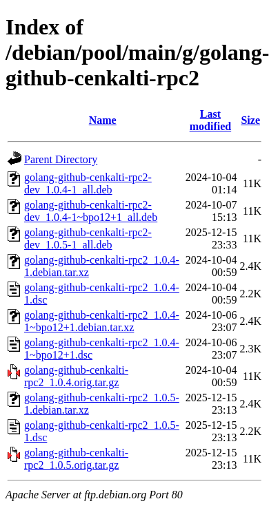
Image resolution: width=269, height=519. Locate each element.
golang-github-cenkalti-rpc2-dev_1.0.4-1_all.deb (88, 183)
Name (103, 120)
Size (250, 120)
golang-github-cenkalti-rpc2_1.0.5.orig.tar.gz (76, 459)
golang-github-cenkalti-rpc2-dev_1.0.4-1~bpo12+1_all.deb (90, 211)
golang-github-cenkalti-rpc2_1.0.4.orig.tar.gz (76, 376)
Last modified (210, 120)
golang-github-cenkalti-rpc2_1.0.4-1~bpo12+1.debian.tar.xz (101, 321)
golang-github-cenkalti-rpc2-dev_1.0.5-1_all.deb (88, 238)
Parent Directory (60, 159)
